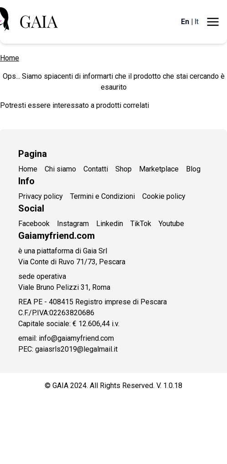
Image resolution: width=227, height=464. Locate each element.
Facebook (34, 223)
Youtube (171, 223)
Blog (193, 169)
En (185, 21)
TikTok (140, 223)
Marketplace (159, 169)
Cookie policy (164, 196)
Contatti (95, 169)
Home (9, 58)
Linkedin (109, 223)
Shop (123, 169)
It (197, 21)
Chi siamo (60, 169)
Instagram (73, 223)
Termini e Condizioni (102, 196)
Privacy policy (40, 196)
